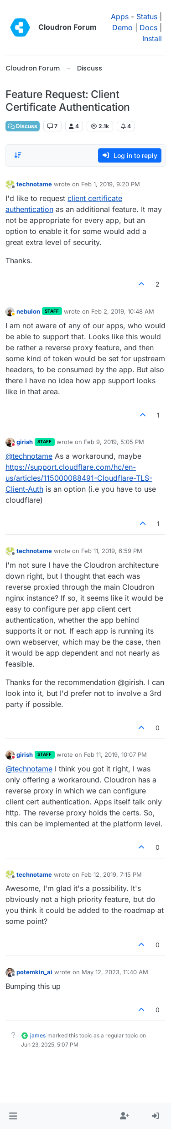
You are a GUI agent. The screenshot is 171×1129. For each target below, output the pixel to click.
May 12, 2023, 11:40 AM (115, 972)
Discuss (22, 126)
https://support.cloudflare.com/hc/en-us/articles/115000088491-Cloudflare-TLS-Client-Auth (78, 478)
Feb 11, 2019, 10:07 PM (115, 754)
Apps (120, 16)
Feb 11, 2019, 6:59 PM (111, 550)
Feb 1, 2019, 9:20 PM (110, 184)
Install (152, 38)
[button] (13, 1116)
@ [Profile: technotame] (28, 456)
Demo (122, 27)
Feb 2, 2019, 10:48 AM (122, 311)
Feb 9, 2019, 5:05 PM (114, 441)
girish (24, 441)
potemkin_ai (34, 972)
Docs (148, 27)
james (38, 1035)
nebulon (28, 311)
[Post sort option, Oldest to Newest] (18, 155)
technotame (34, 184)
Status (146, 16)
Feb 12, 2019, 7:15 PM (111, 874)
